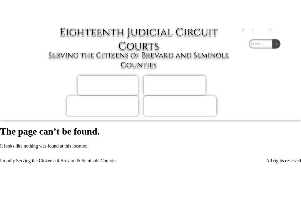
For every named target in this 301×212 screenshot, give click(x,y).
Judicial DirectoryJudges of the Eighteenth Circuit (180, 106)
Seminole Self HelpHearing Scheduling (174, 85)
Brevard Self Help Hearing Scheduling (108, 85)
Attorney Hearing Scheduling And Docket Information (103, 106)
